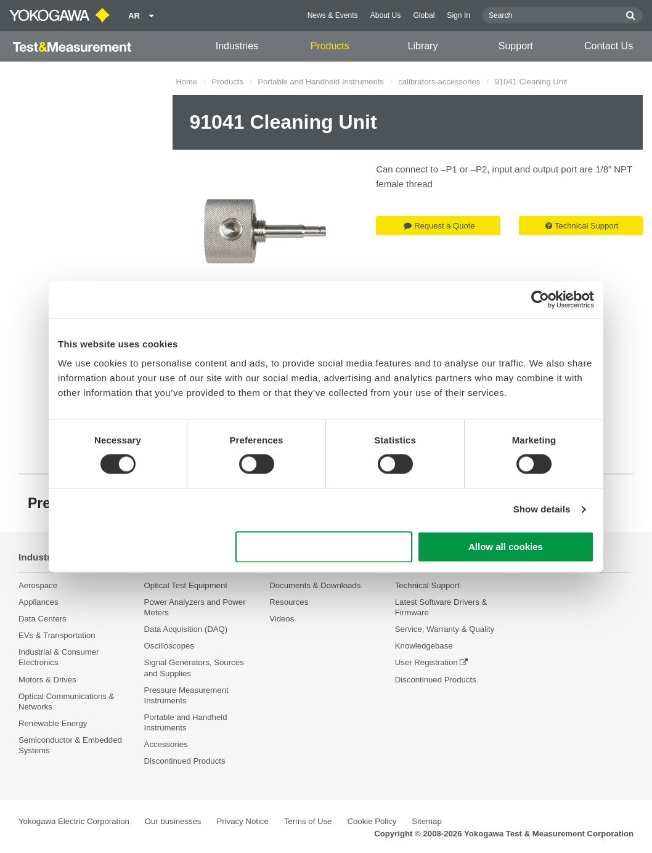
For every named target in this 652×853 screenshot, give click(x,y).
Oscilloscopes (169, 645)
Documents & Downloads (315, 585)
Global (423, 15)
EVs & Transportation (57, 635)
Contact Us (608, 46)
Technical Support (581, 225)
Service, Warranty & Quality (444, 629)
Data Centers (42, 618)
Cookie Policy (371, 821)
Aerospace (37, 585)
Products (330, 46)
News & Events (333, 15)
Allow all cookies (505, 546)
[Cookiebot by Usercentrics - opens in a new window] (540, 299)
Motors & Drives (47, 679)
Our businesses (173, 821)
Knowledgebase (424, 645)
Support (516, 46)
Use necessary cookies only (324, 546)
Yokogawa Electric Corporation (73, 821)
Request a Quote (439, 225)
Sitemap (426, 821)
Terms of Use (308, 821)
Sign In (458, 15)
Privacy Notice (242, 821)
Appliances (38, 602)
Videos (281, 618)
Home (187, 81)
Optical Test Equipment (185, 585)
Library (423, 46)
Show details (542, 509)
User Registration (426, 662)
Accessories (166, 744)
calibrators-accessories (439, 81)
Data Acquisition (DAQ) (186, 629)
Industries (237, 46)
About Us (385, 15)
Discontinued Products (185, 761)
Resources (288, 602)
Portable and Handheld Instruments (321, 81)
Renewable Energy (52, 723)
